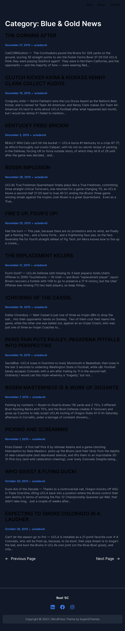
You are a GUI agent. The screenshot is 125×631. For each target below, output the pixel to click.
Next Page (108, 558)
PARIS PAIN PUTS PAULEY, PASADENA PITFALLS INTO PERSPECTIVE (62, 343)
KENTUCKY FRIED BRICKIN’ (37, 126)
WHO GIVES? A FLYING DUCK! (40, 472)
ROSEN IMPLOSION (27, 167)
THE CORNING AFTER (30, 35)
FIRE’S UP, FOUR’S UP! (31, 213)
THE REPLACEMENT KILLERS (39, 256)
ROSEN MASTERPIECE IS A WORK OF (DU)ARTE (61, 388)
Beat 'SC (62, 598)
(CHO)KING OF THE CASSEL (38, 298)
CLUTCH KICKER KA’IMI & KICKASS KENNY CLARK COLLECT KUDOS (55, 80)
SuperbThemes (90, 619)
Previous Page (20, 558)
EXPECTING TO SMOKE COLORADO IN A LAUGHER (52, 517)
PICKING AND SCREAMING (36, 429)
